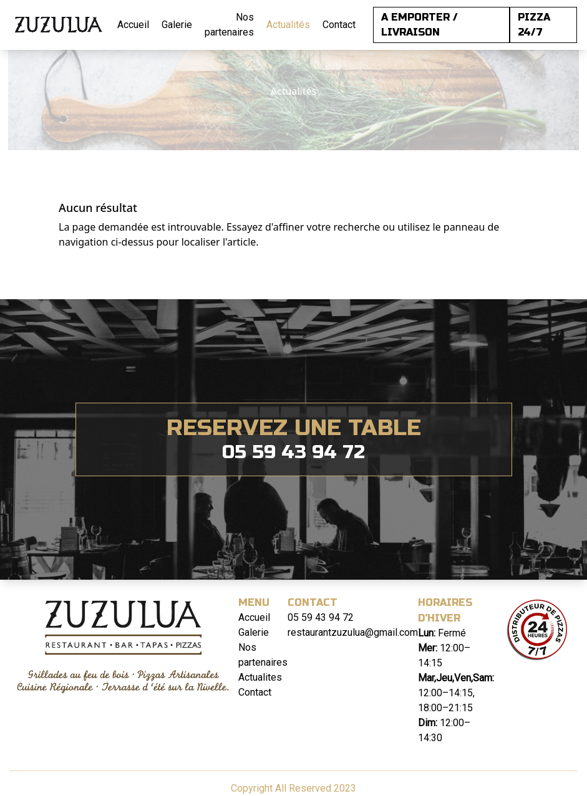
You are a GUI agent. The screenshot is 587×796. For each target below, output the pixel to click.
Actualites (260, 677)
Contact (339, 25)
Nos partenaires (229, 24)
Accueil (133, 25)
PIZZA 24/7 (534, 24)
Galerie (177, 25)
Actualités (288, 25)
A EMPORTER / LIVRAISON (419, 24)
